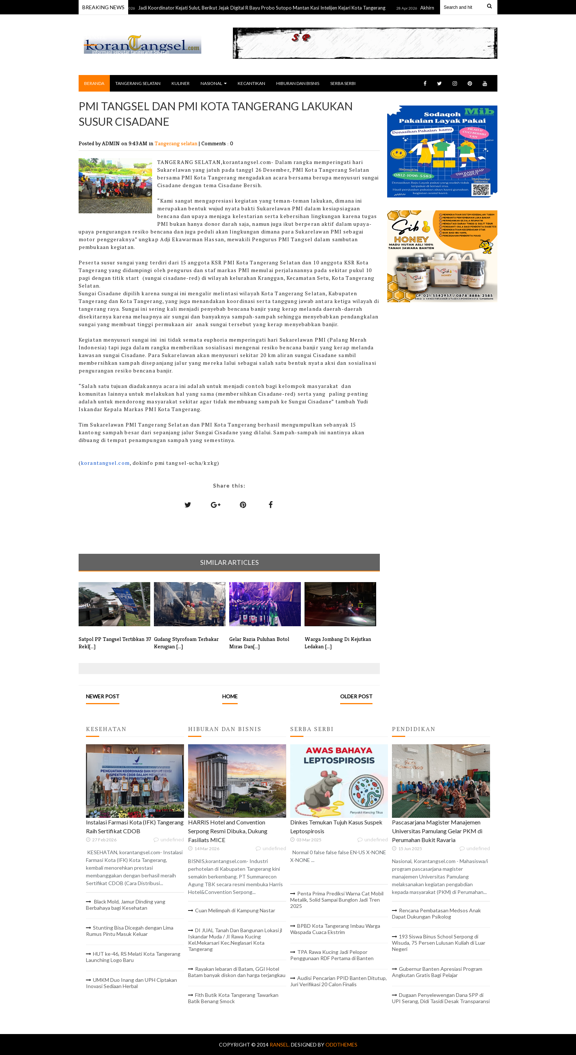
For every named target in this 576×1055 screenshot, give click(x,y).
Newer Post (102, 696)
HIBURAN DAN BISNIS (297, 83)
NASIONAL (214, 83)
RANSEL (95, 37)
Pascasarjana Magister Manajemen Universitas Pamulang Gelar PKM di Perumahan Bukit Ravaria (437, 831)
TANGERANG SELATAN (138, 83)
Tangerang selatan (177, 143)
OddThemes (341, 1044)
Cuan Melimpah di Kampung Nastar (235, 910)
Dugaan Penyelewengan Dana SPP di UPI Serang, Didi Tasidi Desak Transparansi (441, 998)
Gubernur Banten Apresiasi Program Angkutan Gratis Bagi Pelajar (437, 972)
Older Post (356, 696)
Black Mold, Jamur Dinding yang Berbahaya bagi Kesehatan (125, 904)
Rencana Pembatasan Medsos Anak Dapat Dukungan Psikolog (436, 913)
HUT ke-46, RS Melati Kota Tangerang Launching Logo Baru (133, 957)
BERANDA (94, 83)
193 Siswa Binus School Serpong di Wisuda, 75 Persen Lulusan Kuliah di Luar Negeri (438, 942)
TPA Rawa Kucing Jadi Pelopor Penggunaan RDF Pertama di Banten (332, 955)
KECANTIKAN (251, 83)
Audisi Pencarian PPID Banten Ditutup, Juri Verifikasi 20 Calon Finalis (338, 981)
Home (230, 696)
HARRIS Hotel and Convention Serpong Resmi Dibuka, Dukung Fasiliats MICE (227, 831)
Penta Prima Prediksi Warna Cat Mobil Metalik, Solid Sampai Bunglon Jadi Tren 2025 (337, 899)
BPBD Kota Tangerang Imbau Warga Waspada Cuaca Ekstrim (335, 929)
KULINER (181, 83)
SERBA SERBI (343, 83)
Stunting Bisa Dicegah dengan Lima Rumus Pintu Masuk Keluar (129, 930)
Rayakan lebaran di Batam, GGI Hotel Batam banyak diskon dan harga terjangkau (236, 972)
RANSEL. (280, 1044)
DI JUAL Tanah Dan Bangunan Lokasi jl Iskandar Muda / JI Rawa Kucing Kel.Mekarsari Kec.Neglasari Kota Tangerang (235, 939)
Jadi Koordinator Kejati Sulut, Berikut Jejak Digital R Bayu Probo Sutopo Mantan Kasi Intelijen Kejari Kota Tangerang (269, 8)
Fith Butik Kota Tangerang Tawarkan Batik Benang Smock (233, 998)
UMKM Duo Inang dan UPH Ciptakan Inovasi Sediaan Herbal (131, 983)
